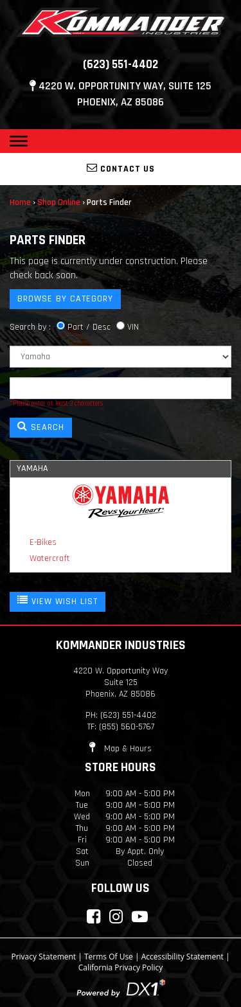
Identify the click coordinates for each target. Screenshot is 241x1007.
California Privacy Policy (120, 967)
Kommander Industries (121, 645)
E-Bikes (43, 542)
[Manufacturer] (120, 357)
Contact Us (121, 168)
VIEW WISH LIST (57, 600)
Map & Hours (120, 748)
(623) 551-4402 (120, 64)
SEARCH (40, 426)
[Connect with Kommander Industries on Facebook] (93, 917)
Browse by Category (65, 299)
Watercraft (50, 558)
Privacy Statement (43, 956)
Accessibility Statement (182, 956)
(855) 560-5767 (126, 727)
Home (20, 202)
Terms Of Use (108, 956)
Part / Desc (89, 327)
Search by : (30, 327)
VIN (133, 327)
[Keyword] (120, 388)
